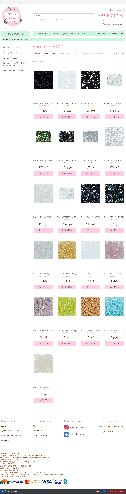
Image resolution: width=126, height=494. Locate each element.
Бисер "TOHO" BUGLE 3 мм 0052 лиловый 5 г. (53, 331)
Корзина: (115, 10)
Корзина (99, 491)
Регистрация (119, 2)
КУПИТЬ (43, 117)
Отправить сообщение (112, 24)
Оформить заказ (116, 491)
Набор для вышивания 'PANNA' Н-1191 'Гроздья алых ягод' (58, 20)
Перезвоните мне (109, 21)
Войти (109, 2)
